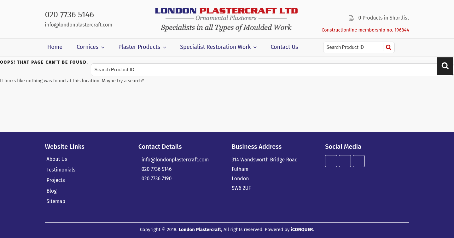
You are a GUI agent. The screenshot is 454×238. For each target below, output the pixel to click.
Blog (52, 191)
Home (54, 47)
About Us (57, 159)
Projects (56, 180)
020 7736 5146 (69, 15)
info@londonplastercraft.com (79, 25)
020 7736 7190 (157, 179)
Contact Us (284, 47)
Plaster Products (142, 47)
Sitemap (56, 201)
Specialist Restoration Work (219, 47)
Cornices (91, 47)
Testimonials (61, 170)
